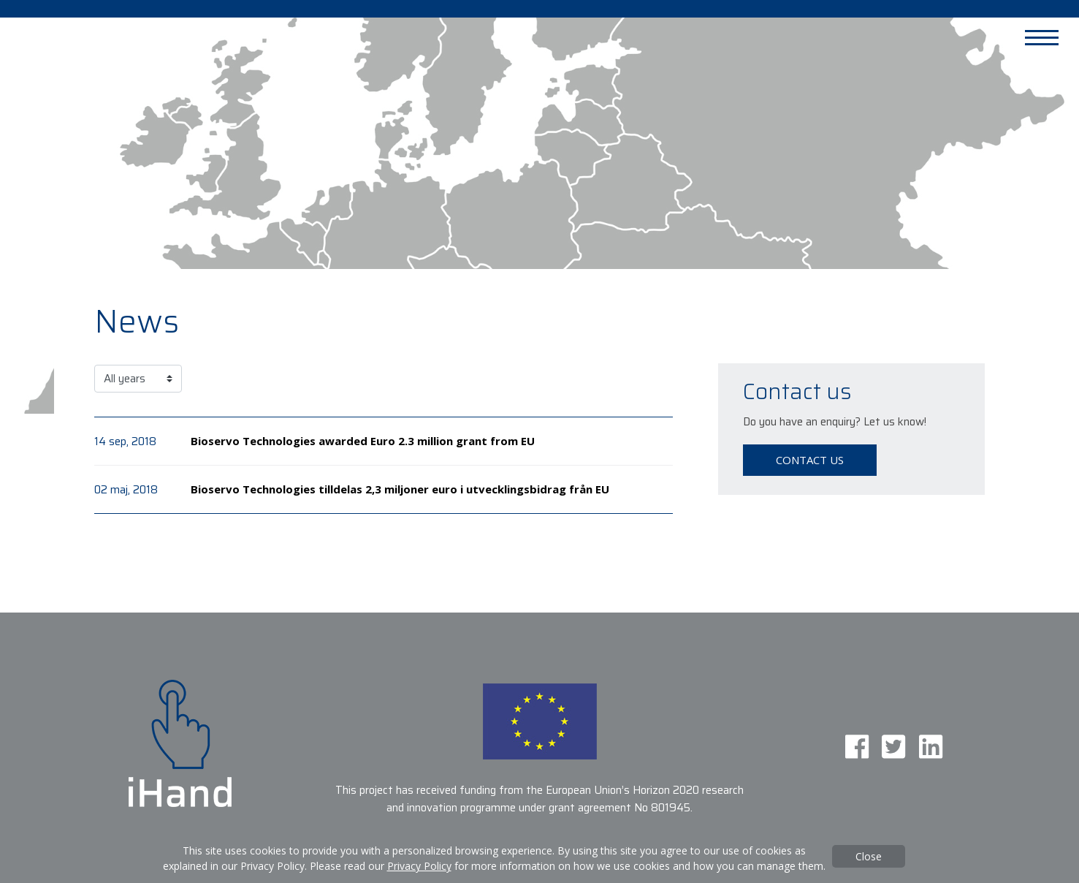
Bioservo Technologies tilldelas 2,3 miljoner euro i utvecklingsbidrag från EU (400, 489)
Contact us (810, 459)
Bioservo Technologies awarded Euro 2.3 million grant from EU (363, 440)
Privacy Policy (419, 866)
